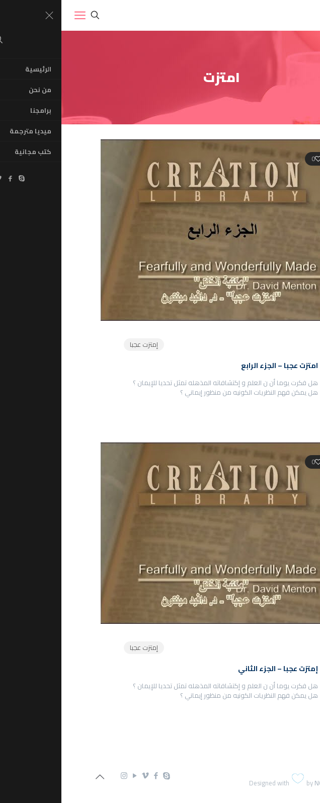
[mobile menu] (18, 15)
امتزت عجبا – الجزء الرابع (218, 365)
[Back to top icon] (38, 776)
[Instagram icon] (62, 775)
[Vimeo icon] (84, 775)
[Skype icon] (105, 775)
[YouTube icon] (73, 775)
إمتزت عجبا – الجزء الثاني (217, 668)
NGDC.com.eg (272, 783)
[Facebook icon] (94, 775)
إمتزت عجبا (82, 344)
